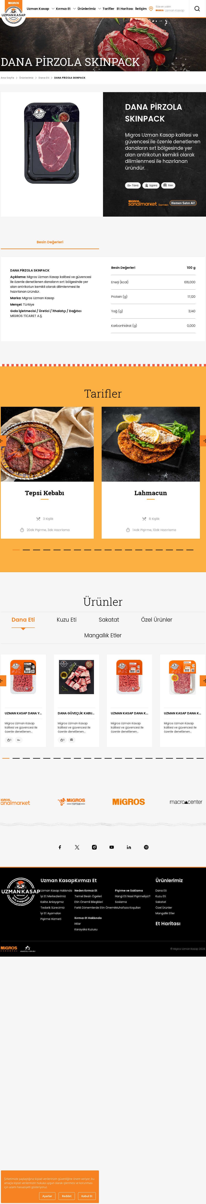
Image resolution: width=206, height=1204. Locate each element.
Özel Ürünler (156, 620)
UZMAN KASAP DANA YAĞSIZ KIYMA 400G (23, 713)
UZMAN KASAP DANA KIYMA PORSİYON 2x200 (182, 713)
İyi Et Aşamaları (50, 913)
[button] (5, 758)
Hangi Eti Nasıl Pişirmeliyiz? (132, 896)
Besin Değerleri (50, 242)
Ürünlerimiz (26, 77)
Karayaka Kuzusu (85, 929)
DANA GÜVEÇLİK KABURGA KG (76, 713)
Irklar (77, 924)
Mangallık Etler (103, 635)
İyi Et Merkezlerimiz (53, 896)
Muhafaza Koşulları (128, 908)
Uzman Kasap (57, 880)
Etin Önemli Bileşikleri (88, 902)
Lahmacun (156, 493)
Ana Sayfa (7, 77)
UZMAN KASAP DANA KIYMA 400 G (129, 713)
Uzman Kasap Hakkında (56, 891)
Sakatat (109, 620)
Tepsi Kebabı (50, 493)
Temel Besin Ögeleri (88, 896)
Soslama (121, 902)
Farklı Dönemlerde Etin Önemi (94, 908)
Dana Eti (44, 77)
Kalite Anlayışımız (52, 902)
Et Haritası (167, 923)
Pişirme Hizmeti (50, 919)
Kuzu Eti (67, 620)
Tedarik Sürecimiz (52, 908)
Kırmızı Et (85, 880)
